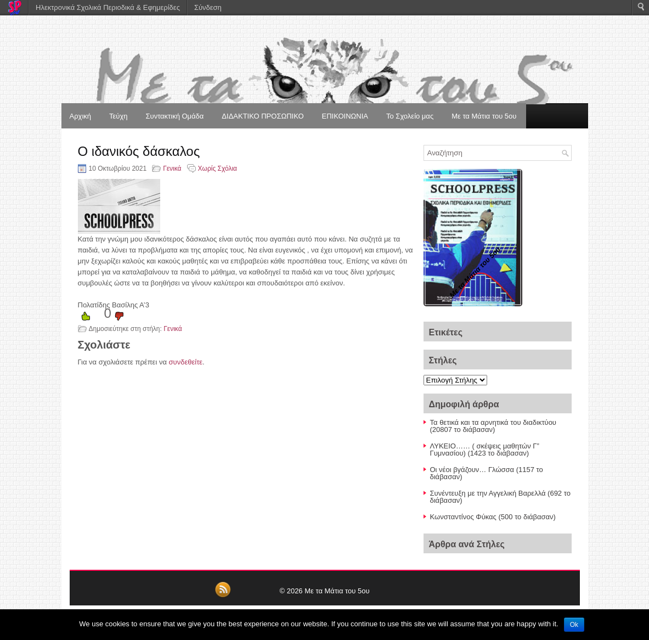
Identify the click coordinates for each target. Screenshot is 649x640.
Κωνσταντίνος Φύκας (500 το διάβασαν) (493, 517)
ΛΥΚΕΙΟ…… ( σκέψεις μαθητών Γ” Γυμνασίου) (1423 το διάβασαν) (484, 449)
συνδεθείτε (186, 362)
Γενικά (172, 168)
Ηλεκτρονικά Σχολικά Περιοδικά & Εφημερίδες (108, 7)
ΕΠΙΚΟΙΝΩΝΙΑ (345, 116)
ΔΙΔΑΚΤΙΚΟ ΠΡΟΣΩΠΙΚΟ (262, 116)
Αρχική (81, 116)
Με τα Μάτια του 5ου (484, 116)
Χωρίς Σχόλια (217, 168)
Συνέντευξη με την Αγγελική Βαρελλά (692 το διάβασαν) (500, 496)
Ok (574, 624)
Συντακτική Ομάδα (175, 116)
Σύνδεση (208, 7)
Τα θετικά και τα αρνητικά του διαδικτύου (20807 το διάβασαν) (493, 426)
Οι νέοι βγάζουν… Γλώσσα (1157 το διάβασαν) (486, 473)
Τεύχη (118, 116)
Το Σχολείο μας (409, 116)
